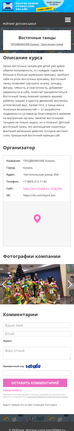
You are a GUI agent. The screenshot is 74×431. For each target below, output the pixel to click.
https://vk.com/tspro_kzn (39, 195)
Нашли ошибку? (12, 390)
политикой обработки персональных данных (47, 396)
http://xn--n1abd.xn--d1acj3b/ (42, 188)
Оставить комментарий (35, 383)
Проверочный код (13, 366)
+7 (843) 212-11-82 (35, 181)
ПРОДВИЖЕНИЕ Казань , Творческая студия (37, 44)
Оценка (7, 340)
